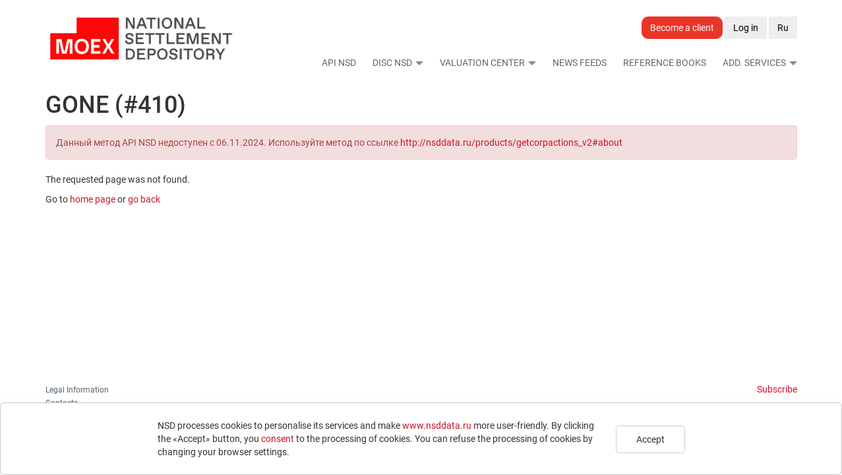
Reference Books (664, 62)
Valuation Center (482, 62)
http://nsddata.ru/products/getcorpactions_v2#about (511, 142)
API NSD (339, 62)
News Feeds (580, 62)
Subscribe (777, 389)
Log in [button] (745, 27)
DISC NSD (392, 62)
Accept (650, 439)
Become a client (682, 27)
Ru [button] (783, 27)
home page (92, 199)
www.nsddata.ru (436, 425)
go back (144, 199)
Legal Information (77, 390)
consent (277, 438)
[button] (418, 62)
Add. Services (754, 62)
